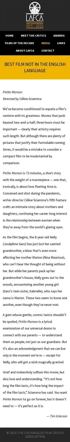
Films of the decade (19, 43)
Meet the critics (33, 36)
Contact (47, 51)
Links (61, 43)
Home (10, 36)
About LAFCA (25, 51)
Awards (59, 36)
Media (45, 43)
